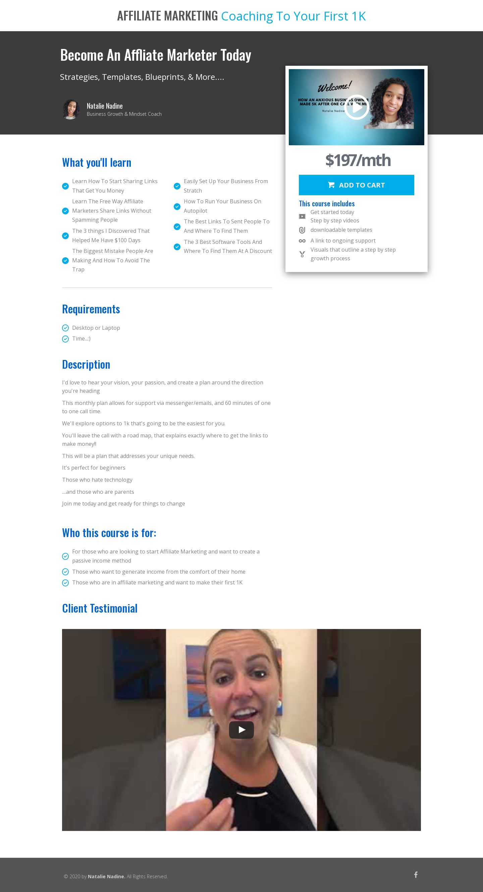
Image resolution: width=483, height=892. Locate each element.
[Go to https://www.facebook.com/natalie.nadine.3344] (416, 875)
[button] (356, 185)
